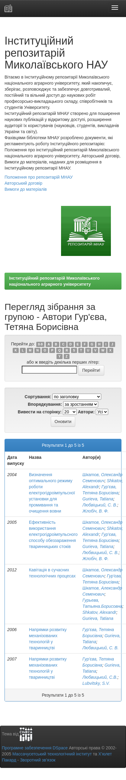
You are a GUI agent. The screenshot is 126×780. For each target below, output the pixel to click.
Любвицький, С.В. (100, 677)
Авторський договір (23, 183)
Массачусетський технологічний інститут (52, 753)
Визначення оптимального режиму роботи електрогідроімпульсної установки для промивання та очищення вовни (52, 492)
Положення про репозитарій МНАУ (39, 177)
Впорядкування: (45, 404)
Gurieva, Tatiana (97, 498)
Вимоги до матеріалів (26, 189)
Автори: (86, 411)
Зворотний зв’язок (37, 760)
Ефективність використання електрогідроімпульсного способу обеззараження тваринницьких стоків (53, 534)
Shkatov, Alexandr (99, 612)
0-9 (40, 344)
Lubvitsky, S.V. (96, 683)
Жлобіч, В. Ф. (95, 511)
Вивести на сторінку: (40, 411)
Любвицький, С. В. (100, 552)
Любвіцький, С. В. (99, 505)
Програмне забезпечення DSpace (35, 747)
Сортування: (38, 396)
